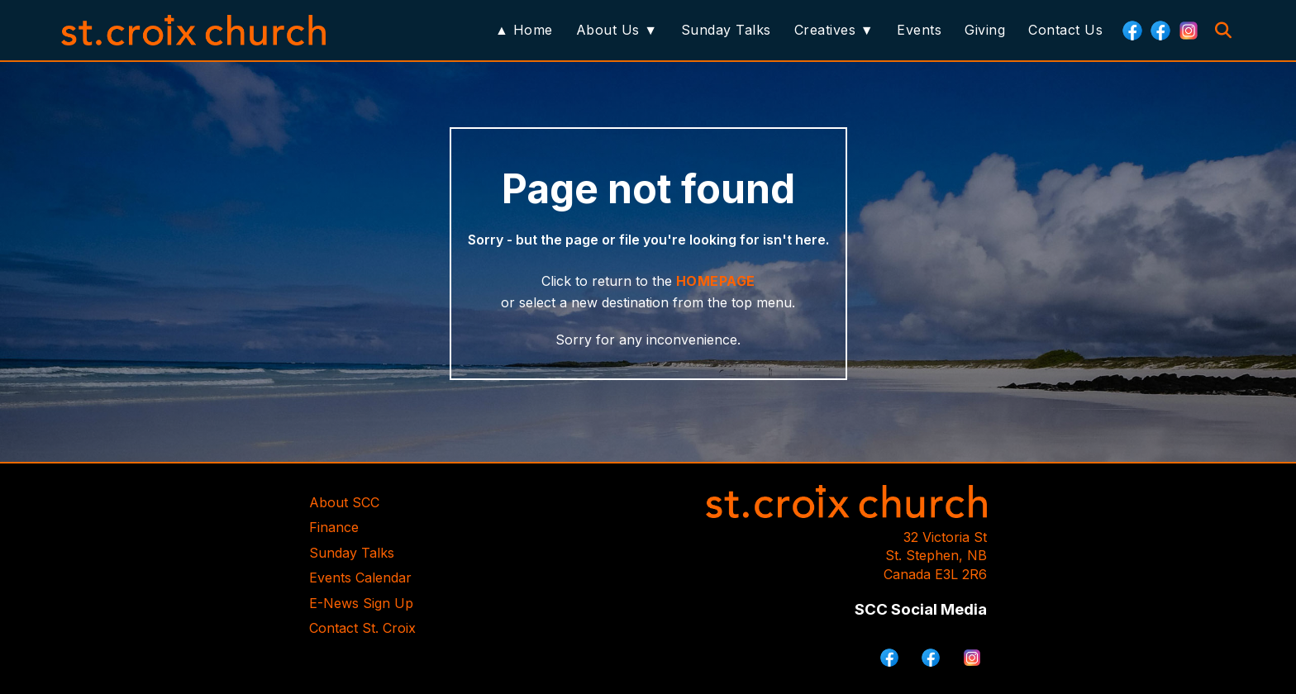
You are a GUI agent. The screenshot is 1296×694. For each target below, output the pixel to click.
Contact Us (1065, 29)
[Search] (1223, 30)
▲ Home (524, 29)
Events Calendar (360, 577)
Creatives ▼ (834, 29)
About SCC (344, 502)
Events (919, 29)
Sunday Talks (726, 29)
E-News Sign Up (361, 603)
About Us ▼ (617, 29)
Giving (985, 29)
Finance (334, 527)
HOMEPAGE (715, 281)
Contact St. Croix (362, 628)
